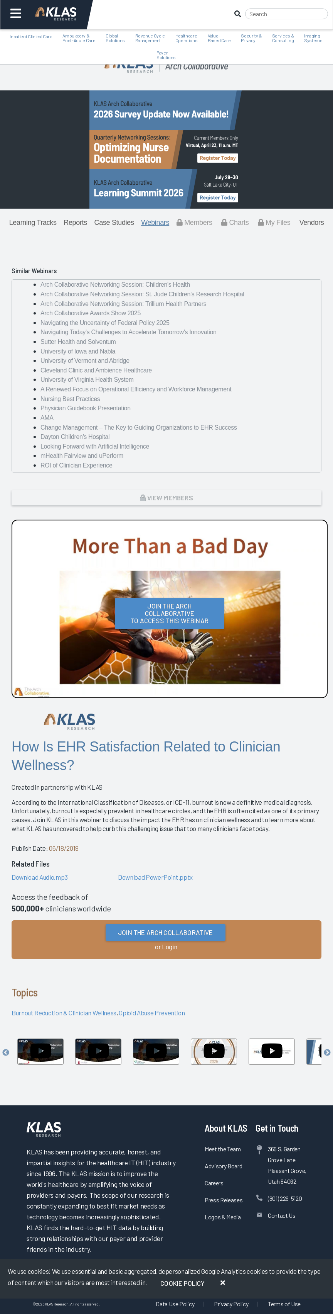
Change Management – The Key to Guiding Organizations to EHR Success (138, 427)
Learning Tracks (33, 222)
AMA (47, 418)
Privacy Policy (231, 1303)
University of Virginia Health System (87, 379)
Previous (6, 1053)
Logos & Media (223, 1217)
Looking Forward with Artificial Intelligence (94, 446)
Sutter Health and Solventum (78, 341)
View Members (166, 497)
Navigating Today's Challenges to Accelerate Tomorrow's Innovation (128, 332)
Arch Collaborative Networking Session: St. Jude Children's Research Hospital (142, 294)
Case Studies (114, 222)
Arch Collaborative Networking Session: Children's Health (115, 284)
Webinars (155, 222)
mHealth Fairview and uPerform (81, 455)
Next (327, 1053)
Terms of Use (284, 1303)
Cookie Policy (182, 1283)
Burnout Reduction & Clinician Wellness (64, 1013)
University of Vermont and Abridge (85, 360)
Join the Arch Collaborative (165, 932)
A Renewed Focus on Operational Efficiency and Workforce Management (135, 389)
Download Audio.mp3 (40, 877)
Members (194, 222)
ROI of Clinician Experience (76, 465)
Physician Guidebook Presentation (85, 408)
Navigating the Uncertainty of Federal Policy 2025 (105, 323)
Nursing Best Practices (70, 399)
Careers (214, 1183)
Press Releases (223, 1200)
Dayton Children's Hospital (74, 436)
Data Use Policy (175, 1303)
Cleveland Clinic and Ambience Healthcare (96, 370)
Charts (235, 222)
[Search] (286, 13)
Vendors (311, 222)
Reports (75, 222)
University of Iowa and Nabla (77, 351)
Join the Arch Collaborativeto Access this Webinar (170, 613)
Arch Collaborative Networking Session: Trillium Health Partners (123, 304)
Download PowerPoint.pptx (155, 877)
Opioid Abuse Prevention (152, 1013)
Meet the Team (223, 1149)
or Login (166, 946)
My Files (274, 222)
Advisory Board (223, 1166)
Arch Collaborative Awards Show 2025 (90, 313)
